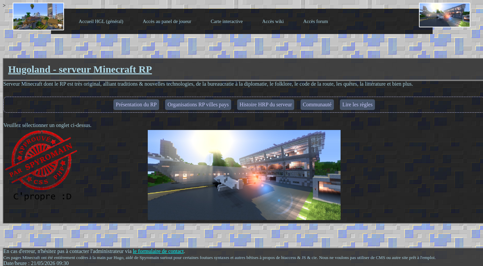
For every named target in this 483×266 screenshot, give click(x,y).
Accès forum (315, 21)
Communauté (317, 104)
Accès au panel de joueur (167, 21)
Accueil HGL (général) (101, 21)
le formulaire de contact (158, 251)
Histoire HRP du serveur (265, 104)
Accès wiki (273, 21)
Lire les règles (357, 104)
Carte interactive (227, 21)
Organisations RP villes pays (198, 104)
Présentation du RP (136, 104)
